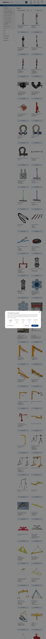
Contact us (29, 5)
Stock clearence (18, 5)
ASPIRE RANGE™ (7, 26)
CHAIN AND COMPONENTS (8, 13)
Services (22, 5)
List (39, 10)
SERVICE (6, 24)
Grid (42, 10)
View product (23, 32)
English (40, 5)
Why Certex (32, 5)
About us (26, 5)
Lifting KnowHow (8, 5)
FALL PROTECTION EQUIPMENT (7, 23)
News (24, 5)
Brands (5, 28)
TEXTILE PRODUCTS (7, 15)
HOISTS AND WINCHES (8, 10)
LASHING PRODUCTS (8, 19)
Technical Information (13, 5)
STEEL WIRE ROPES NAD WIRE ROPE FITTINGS (8, 12)
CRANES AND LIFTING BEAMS (8, 8)
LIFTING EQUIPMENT (7, 17)
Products (4, 5)
